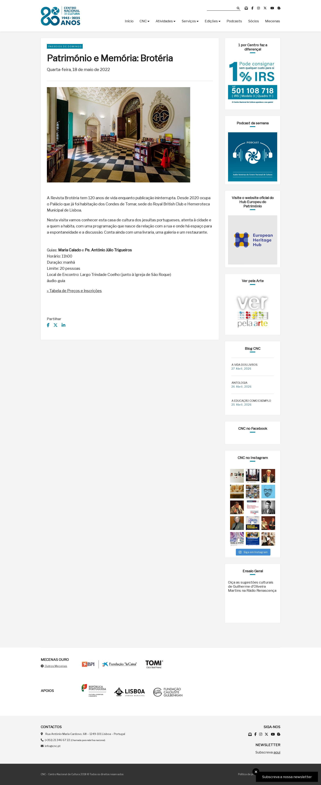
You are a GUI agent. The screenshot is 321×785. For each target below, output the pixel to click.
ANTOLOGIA (240, 382)
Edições (211, 21)
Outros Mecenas (54, 666)
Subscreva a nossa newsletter (287, 777)
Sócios (253, 21)
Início (129, 21)
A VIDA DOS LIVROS (245, 364)
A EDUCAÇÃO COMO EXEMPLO (251, 400)
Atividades (164, 21)
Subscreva (267, 752)
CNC (143, 21)
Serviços (189, 21)
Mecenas (272, 21)
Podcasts (234, 21)
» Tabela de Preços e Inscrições (74, 290)
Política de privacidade (251, 774)
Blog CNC (252, 348)
